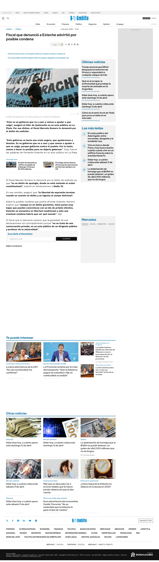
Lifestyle (145, 529)
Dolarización (83, 13)
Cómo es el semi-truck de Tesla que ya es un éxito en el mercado (98, 115)
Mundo (23, 533)
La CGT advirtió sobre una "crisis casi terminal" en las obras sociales (105, 371)
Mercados (105, 529)
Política (79, 24)
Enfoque (71, 13)
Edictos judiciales (90, 537)
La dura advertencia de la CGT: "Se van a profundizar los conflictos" (22, 369)
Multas (107, 537)
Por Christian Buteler (88, 455)
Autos (94, 533)
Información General (76, 533)
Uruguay (119, 24)
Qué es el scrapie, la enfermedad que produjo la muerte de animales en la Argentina (96, 85)
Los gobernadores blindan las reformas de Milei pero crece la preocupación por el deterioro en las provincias (105, 353)
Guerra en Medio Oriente (32, 13)
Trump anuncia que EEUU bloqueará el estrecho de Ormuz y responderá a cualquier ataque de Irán (95, 71)
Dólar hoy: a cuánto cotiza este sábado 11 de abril (100, 162)
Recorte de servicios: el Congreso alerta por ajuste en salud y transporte (36, 54)
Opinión (106, 24)
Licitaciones (122, 537)
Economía (51, 24)
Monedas (85, 224)
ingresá (153, 18)
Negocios (93, 24)
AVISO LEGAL (71, 537)
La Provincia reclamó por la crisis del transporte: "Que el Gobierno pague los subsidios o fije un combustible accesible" (60, 371)
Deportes (36, 533)
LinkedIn (24, 521)
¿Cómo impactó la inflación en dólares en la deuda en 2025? (96, 485)
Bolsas (92, 224)
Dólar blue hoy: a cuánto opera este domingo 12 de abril (98, 96)
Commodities (102, 224)
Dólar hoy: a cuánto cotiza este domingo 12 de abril (98, 105)
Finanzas (65, 24)
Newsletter (154, 24)
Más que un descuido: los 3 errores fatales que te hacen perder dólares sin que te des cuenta (58, 488)
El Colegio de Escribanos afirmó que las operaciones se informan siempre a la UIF (66, 166)
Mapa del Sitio (13, 537)
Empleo (55, 13)
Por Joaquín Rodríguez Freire (104, 362)
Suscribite (67, 239)
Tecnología (126, 533)
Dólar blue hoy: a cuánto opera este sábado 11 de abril (22, 503)
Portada (10, 529)
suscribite (146, 18)
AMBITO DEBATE (100, 544)
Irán (63, 13)
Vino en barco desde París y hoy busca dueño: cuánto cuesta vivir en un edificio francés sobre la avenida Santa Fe (101, 150)
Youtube (30, 521)
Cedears (111, 224)
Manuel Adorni (95, 13)
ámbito (9, 29)
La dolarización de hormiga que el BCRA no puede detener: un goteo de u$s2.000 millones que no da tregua (101, 174)
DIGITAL (55, 544)
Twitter (7, 521)
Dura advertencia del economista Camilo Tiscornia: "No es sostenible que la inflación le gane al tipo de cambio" (60, 505)
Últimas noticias (27, 529)
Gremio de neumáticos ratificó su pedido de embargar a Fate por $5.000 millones (27, 166)
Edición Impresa (53, 533)
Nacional (10, 533)
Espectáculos (109, 533)
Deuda (46, 13)
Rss (138, 533)
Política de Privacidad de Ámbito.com (42, 537)
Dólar (17, 13)
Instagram (18, 521)
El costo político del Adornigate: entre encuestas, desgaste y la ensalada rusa (38, 58)
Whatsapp (36, 521)
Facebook (12, 521)
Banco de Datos (88, 529)
